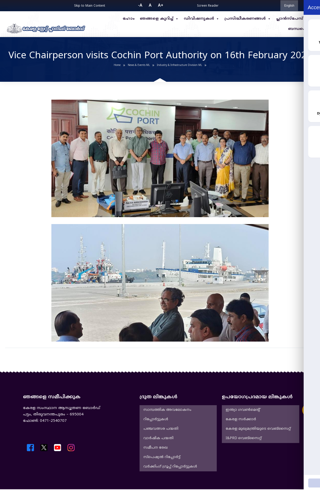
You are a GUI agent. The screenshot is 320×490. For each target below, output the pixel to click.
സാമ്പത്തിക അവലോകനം (167, 410)
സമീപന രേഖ (155, 448)
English (289, 5)
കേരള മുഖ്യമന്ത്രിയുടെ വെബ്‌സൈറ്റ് (258, 429)
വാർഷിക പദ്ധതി (158, 438)
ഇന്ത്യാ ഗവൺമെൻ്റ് (243, 410)
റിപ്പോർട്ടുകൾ (155, 419)
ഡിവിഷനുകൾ (201, 19)
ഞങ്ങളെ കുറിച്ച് (159, 19)
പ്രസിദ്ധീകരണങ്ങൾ (247, 19)
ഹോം (129, 18)
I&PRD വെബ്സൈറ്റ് (244, 438)
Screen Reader (208, 6)
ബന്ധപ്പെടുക (301, 29)
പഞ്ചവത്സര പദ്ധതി (160, 429)
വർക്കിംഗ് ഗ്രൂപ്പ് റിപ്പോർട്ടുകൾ (170, 466)
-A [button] (140, 5)
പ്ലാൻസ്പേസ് (289, 18)
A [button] (150, 5)
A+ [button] (160, 5)
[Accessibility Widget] (308, 410)
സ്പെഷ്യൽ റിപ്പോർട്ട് (161, 457)
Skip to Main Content (89, 6)
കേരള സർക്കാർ (241, 419)
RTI (311, 18)
